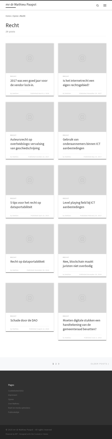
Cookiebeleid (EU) (15, 391)
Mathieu (16, 93)
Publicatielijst (13, 412)
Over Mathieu (13, 403)
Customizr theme (41, 434)
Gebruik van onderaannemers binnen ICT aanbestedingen (81, 143)
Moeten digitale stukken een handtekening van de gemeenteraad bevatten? (81, 324)
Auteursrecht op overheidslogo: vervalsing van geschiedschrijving (27, 143)
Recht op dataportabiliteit (27, 261)
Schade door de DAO (23, 320)
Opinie (15, 16)
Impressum (12, 395)
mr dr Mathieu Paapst (23, 429)
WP (16, 434)
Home (8, 16)
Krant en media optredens (19, 408)
